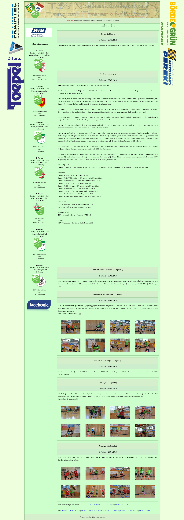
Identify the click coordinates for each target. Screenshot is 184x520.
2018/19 (102, 511)
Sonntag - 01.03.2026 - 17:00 (39, 89)
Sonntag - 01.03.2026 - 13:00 (39, 160)
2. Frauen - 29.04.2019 (108, 366)
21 (130, 504)
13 (107, 504)
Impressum (101, 517)
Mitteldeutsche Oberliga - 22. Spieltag (108, 270)
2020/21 (90, 511)
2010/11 (148, 511)
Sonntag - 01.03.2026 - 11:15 (39, 232)
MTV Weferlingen (40, 294)
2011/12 (141, 511)
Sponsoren (107, 21)
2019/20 (96, 511)
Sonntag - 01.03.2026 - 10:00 (39, 196)
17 (119, 504)
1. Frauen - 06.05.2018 (108, 276)
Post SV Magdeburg (39, 115)
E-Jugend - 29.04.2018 (108, 452)
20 (127, 504)
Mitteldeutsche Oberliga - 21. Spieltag (108, 294)
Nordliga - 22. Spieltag (108, 382)
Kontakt (116, 21)
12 (104, 504)
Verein (82, 517)
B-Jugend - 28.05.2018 (108, 40)
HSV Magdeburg (39, 218)
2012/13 (135, 511)
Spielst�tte (90, 517)
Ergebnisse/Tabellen (82, 21)
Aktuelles (69, 21)
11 (101, 504)
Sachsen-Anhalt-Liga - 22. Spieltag (107, 361)
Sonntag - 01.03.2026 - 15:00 (39, 53)
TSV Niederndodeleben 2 (40, 111)
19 (124, 504)
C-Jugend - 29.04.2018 (108, 388)
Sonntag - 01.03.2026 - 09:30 (39, 268)
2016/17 (109, 511)
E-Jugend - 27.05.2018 (108, 80)
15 (113, 504)
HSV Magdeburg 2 (39, 187)
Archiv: (59, 511)
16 (116, 504)
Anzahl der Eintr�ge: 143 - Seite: (67, 505)
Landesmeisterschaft (108, 74)
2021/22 (83, 511)
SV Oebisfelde (40, 151)
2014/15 (122, 511)
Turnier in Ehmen (108, 34)
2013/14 (129, 511)
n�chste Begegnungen (40, 44)
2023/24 (71, 511)
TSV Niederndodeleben (39, 75)
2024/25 (64, 511)
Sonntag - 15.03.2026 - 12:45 (39, 124)
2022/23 (77, 511)
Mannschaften (96, 21)
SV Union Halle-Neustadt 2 (39, 80)
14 (110, 504)
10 (99, 504)
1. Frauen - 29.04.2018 (108, 300)
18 (122, 504)
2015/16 (116, 511)
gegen (39, 77)
